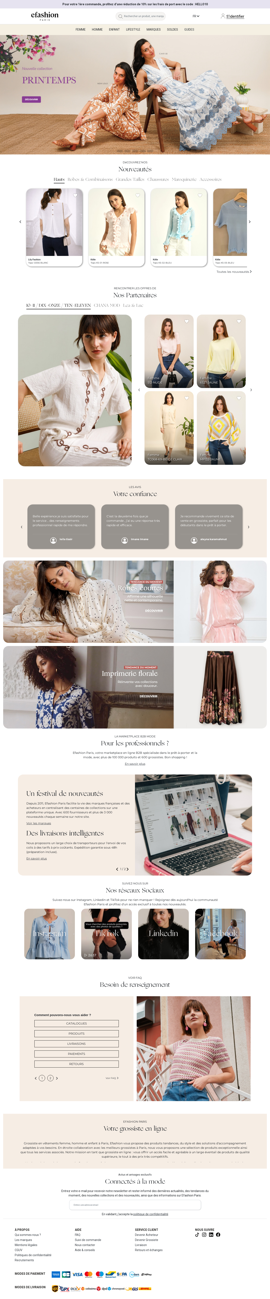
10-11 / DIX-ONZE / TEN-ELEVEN (58, 306)
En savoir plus (135, 764)
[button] (118, 869)
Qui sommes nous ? (28, 1235)
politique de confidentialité (150, 1214)
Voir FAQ (112, 1078)
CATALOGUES (76, 1023)
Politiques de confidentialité (33, 1255)
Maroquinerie (184, 180)
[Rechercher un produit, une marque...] (145, 16)
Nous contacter (85, 1245)
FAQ (77, 1235)
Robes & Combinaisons (90, 180)
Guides (189, 29)
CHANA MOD (107, 306)
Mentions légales (26, 1245)
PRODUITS (77, 1033)
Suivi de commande (88, 1240)
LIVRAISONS (76, 1044)
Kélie (93, 259)
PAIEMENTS (76, 1054)
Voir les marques (38, 823)
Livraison (141, 1245)
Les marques (23, 1240)
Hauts (59, 180)
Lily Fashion (34, 259)
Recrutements (24, 1260)
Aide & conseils (85, 1250)
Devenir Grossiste (146, 1240)
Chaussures (158, 180)
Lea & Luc (133, 306)
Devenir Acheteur (146, 1235)
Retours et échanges (149, 1250)
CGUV (18, 1250)
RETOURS (76, 1064)
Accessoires (210, 180)
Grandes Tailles (130, 180)
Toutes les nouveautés (234, 272)
